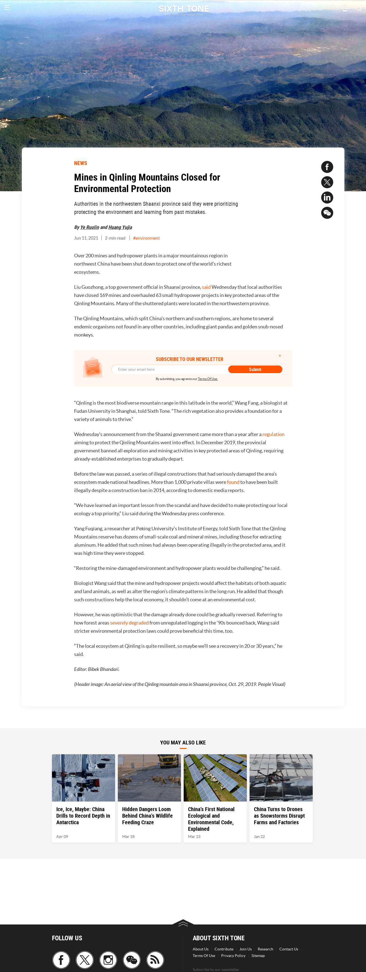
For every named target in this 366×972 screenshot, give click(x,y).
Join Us (245, 949)
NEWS (80, 163)
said (206, 287)
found (233, 482)
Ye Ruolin (89, 227)
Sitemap (258, 955)
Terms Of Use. (208, 379)
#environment (146, 237)
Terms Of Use (204, 955)
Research (265, 949)
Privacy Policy (233, 955)
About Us (201, 949)
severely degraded (129, 623)
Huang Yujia (120, 227)
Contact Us (288, 949)
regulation (273, 434)
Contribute (224, 949)
